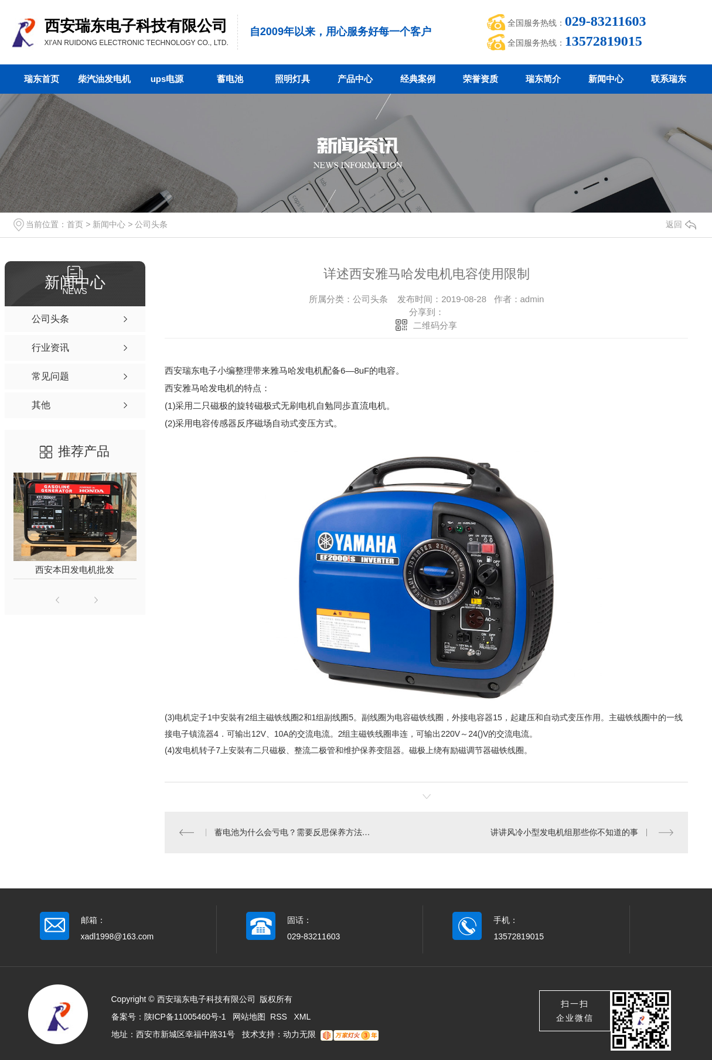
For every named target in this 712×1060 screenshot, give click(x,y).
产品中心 (355, 79)
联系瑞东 (668, 79)
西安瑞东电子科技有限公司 (136, 25)
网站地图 (249, 1016)
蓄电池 (230, 79)
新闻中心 (606, 79)
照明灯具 (292, 79)
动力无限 (299, 1034)
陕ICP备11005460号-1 (185, 1016)
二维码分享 (435, 325)
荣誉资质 (480, 79)
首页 (75, 224)
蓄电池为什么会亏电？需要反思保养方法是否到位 (295, 832)
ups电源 (167, 79)
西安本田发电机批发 (74, 570)
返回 (681, 224)
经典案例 (417, 79)
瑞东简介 (543, 79)
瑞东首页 (41, 79)
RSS (279, 1016)
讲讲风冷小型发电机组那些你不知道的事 (564, 832)
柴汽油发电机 (104, 79)
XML (302, 1016)
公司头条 (151, 224)
